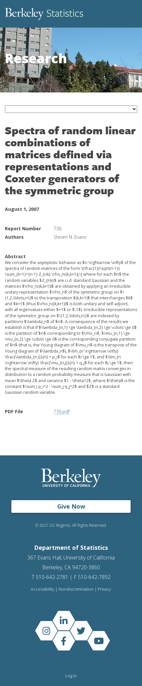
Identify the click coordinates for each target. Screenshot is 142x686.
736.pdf (62, 411)
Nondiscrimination (76, 589)
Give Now (71, 506)
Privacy (104, 589)
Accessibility (42, 589)
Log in (71, 676)
